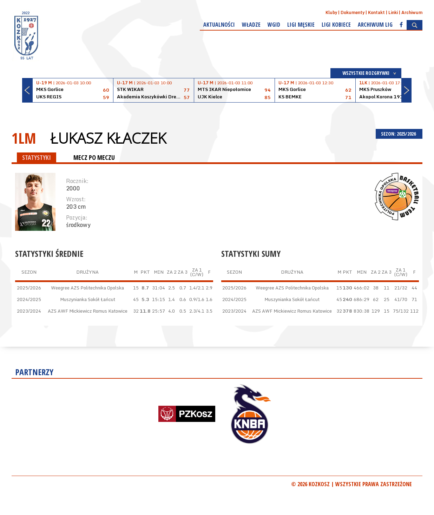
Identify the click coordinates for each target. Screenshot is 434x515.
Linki (393, 12)
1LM (24, 138)
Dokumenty (352, 12)
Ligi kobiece (336, 24)
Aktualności (219, 24)
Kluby (331, 12)
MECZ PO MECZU (94, 157)
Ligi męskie (301, 24)
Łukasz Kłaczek (108, 138)
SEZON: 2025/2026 (399, 133)
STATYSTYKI (36, 157)
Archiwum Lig (375, 24)
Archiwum (411, 12)
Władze (251, 24)
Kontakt (376, 12)
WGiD (274, 24)
